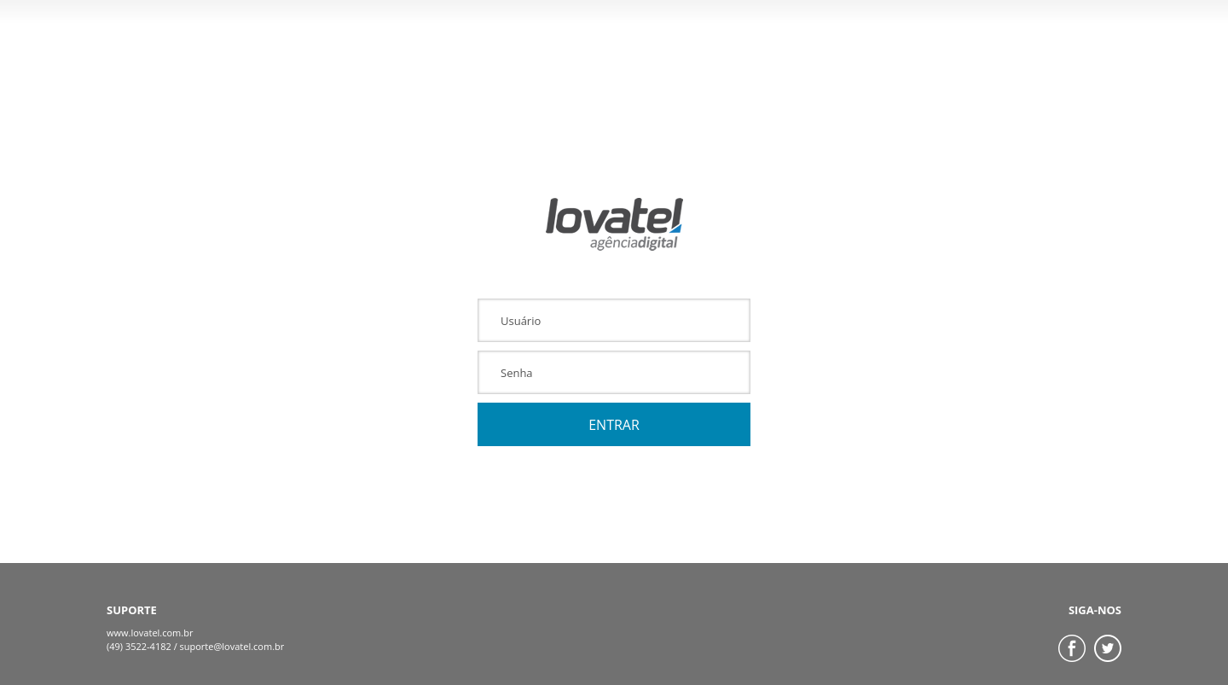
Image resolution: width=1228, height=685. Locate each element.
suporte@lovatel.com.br (232, 646)
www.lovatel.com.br (150, 632)
